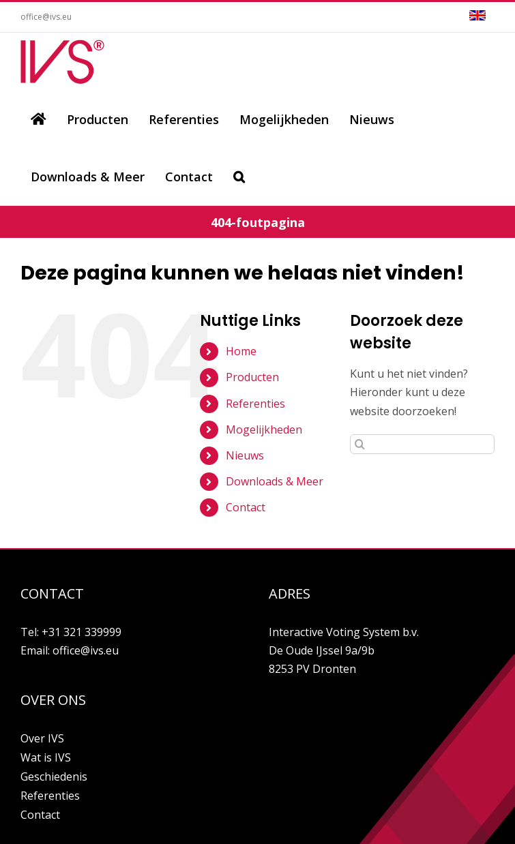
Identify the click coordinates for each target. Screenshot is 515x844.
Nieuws (245, 455)
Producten (252, 377)
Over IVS (42, 738)
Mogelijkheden (264, 429)
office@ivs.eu (46, 16)
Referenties (255, 403)
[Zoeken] (239, 176)
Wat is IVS (45, 757)
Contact (245, 507)
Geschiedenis (53, 776)
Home (241, 351)
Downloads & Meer (274, 481)
